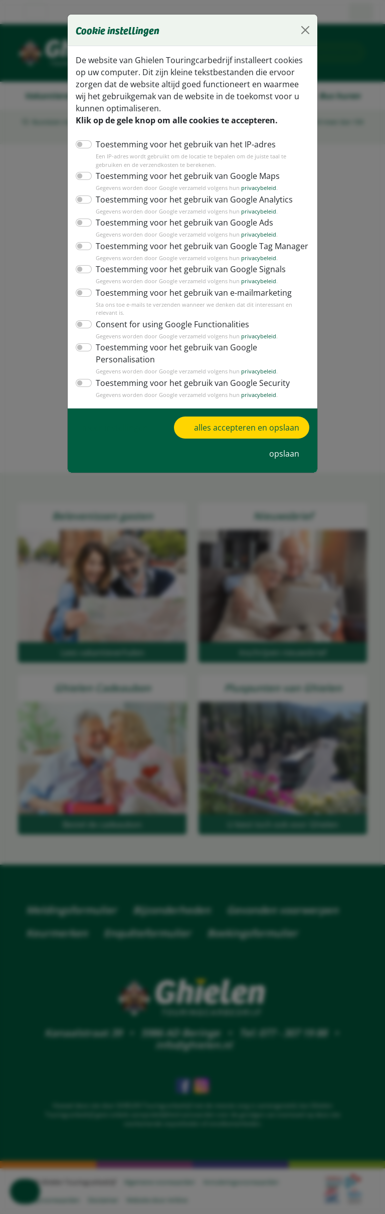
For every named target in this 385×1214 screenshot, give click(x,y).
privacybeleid (248, 188)
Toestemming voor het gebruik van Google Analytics (188, 199)
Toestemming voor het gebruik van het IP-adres (180, 144)
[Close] (305, 30)
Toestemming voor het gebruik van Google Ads (179, 222)
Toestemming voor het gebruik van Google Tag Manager (195, 246)
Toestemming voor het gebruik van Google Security (187, 362)
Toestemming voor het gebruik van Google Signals (185, 269)
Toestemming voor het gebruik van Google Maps (182, 175)
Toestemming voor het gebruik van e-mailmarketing (187, 292)
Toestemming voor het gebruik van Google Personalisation (199, 339)
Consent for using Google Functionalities (168, 315)
